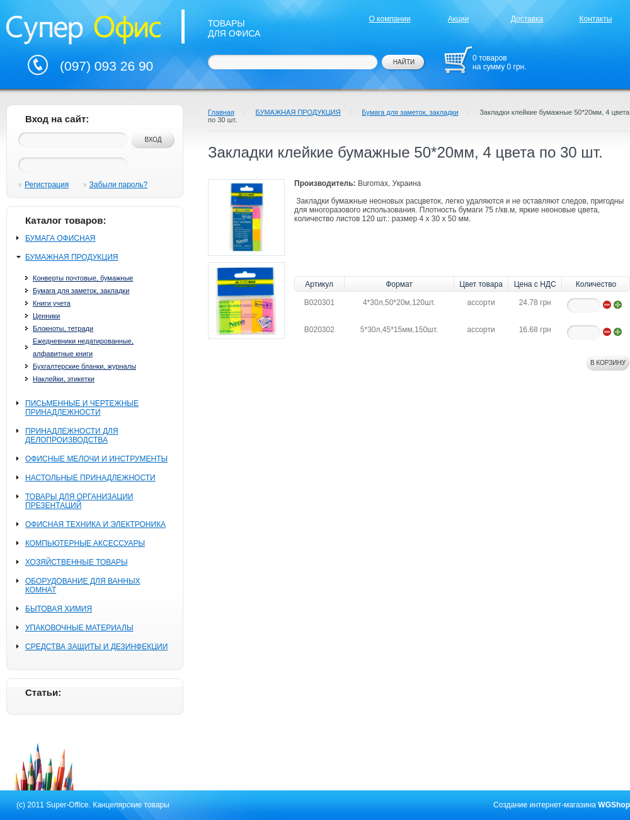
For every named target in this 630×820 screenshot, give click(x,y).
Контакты (596, 18)
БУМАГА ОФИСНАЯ (60, 238)
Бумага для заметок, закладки (81, 290)
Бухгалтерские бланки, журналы (84, 366)
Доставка (527, 18)
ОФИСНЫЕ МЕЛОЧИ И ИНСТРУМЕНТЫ (96, 458)
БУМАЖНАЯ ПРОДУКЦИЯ (71, 257)
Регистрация (47, 184)
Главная (221, 112)
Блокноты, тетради (63, 328)
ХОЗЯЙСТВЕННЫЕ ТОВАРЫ (76, 562)
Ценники (46, 316)
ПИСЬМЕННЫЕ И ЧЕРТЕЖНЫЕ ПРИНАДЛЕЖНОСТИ (82, 408)
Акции (458, 18)
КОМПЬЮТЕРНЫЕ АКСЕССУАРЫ (85, 543)
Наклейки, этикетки (63, 379)
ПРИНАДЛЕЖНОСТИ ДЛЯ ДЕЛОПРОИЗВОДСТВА (71, 435)
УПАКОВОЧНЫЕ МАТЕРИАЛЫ (79, 627)
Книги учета (52, 303)
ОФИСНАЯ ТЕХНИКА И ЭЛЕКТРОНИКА (95, 524)
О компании (389, 18)
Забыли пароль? (118, 184)
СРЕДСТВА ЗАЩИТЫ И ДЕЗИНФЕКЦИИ (96, 646)
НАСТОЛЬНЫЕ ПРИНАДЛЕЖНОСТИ (90, 477)
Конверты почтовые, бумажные (83, 278)
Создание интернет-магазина (544, 804)
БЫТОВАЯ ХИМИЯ (58, 608)
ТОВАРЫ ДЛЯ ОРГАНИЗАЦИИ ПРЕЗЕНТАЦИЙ (79, 501)
